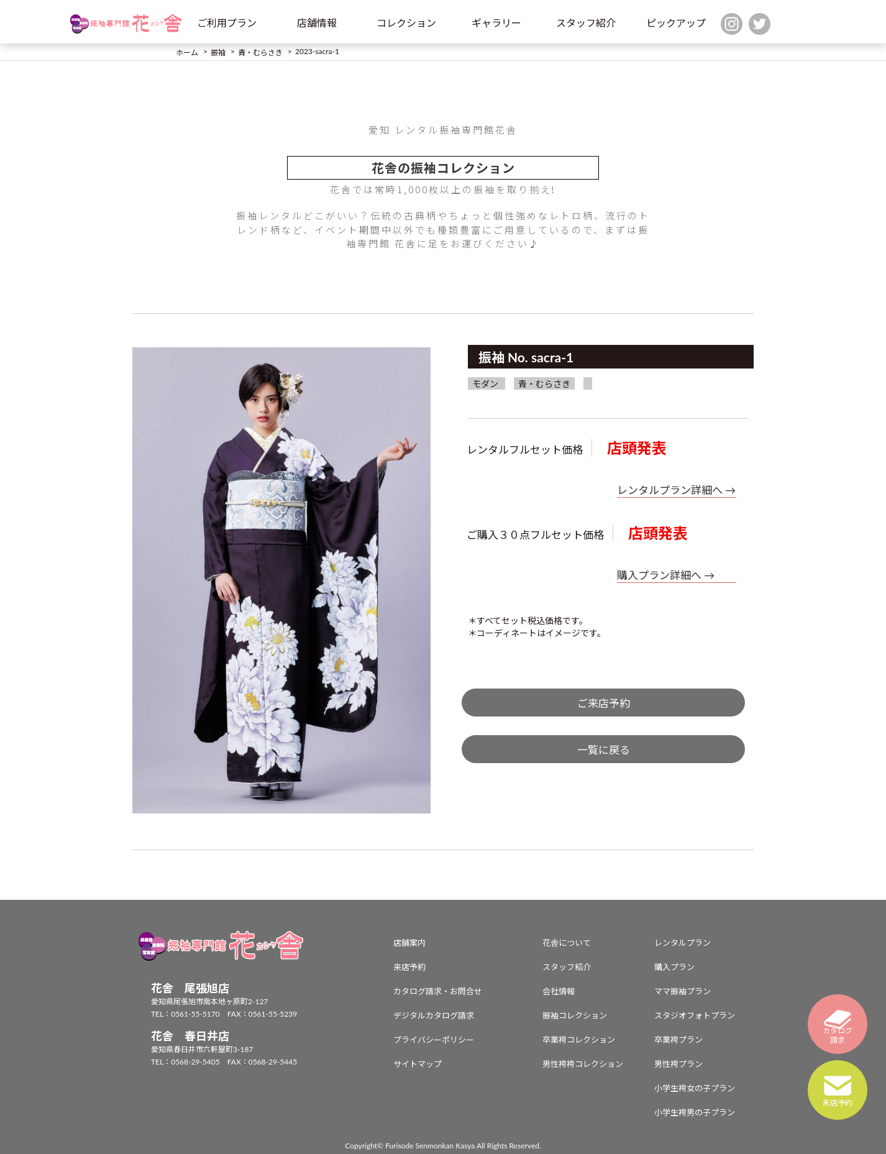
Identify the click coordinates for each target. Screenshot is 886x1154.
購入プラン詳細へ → (666, 575)
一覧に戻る (603, 749)
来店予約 (409, 967)
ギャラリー (496, 23)
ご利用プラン (227, 23)
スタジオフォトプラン (694, 1015)
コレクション (406, 23)
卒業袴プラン (678, 1040)
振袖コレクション (574, 1015)
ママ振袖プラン (682, 991)
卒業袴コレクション (578, 1040)
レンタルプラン (682, 943)
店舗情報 (317, 23)
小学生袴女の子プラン (694, 1088)
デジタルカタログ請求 (433, 1015)
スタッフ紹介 (586, 23)
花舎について (566, 943)
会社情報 (558, 991)
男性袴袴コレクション (582, 1064)
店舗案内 (409, 943)
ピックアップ (676, 23)
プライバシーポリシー (433, 1040)
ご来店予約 (603, 703)
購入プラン (674, 967)
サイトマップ (417, 1064)
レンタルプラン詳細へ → (676, 490)
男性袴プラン (678, 1064)
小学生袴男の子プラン (694, 1112)
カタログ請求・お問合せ (437, 991)
